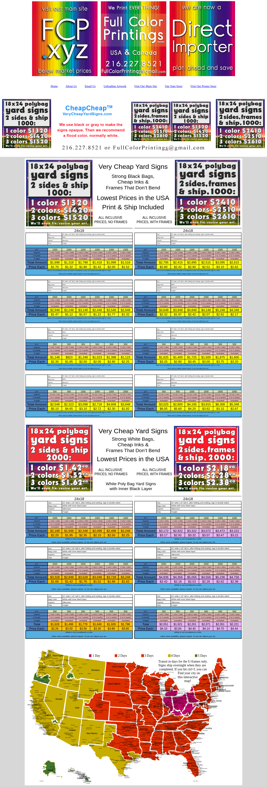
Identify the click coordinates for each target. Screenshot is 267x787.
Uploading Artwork (115, 86)
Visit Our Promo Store (203, 86)
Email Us (90, 86)
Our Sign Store (173, 86)
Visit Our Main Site (145, 86)
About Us (71, 86)
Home (54, 86)
